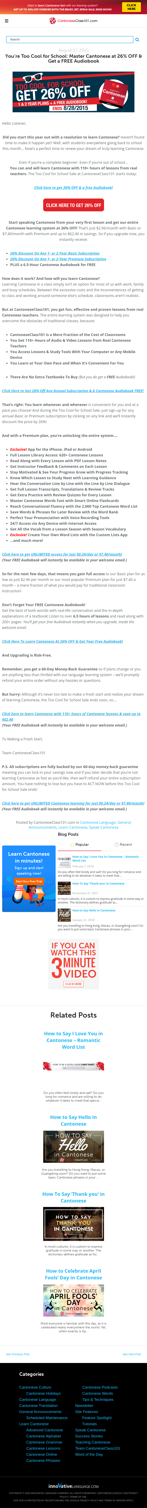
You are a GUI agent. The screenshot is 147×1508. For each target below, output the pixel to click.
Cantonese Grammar (44, 1442)
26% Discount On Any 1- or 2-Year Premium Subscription (58, 258)
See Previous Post (17, 1354)
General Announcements (40, 1412)
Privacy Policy (89, 1500)
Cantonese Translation (38, 1405)
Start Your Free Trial (29, 881)
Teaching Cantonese (92, 1442)
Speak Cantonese (104, 827)
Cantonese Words (97, 1393)
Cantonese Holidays (43, 1393)
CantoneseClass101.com (112, 1493)
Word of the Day (89, 1454)
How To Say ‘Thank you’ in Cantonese (98, 883)
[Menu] (6, 20)
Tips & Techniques (98, 1399)
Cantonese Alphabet (43, 1436)
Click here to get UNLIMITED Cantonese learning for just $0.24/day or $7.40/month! (73, 803)
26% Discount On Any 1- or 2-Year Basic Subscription (55, 253)
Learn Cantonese (72, 827)
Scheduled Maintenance (47, 1418)
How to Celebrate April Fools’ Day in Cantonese (73, 1274)
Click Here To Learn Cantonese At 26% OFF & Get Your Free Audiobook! (62, 641)
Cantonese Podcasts (100, 1387)
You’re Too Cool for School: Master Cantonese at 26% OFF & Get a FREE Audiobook (73, 58)
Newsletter (84, 1405)
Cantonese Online (41, 1454)
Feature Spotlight (97, 1418)
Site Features (86, 1412)
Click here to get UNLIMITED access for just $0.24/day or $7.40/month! (62, 554)
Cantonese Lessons (43, 1448)
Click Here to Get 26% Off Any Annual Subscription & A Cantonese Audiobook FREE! (73, 390)
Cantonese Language (98, 822)
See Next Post (132, 1354)
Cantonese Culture (35, 1387)
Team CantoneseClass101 (97, 1448)
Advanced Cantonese (44, 1430)
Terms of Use (78, 1497)
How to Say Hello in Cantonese (93, 910)
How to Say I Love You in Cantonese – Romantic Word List (73, 1040)
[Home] (73, 23)
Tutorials (89, 1424)
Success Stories (89, 1436)
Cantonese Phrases (43, 1460)
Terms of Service (115, 1500)
